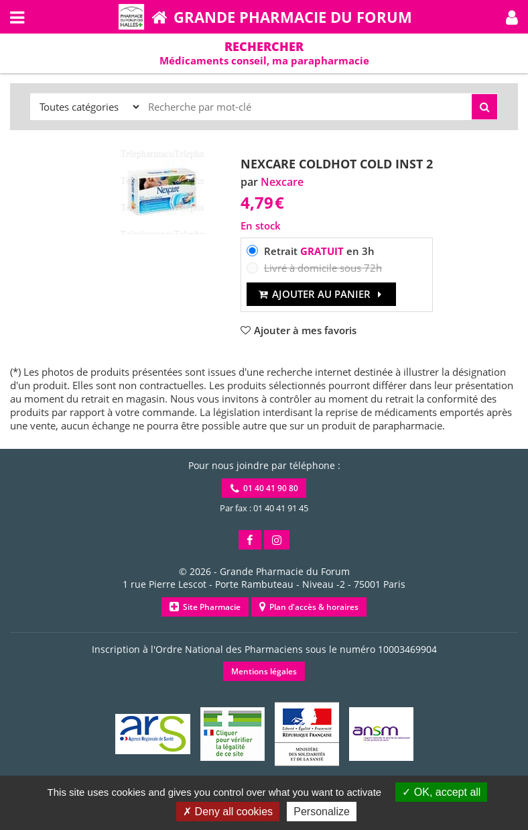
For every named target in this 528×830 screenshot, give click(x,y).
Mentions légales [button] (264, 671)
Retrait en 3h (319, 251)
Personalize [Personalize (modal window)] (321, 811)
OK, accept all (441, 792)
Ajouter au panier (321, 294)
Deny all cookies (228, 811)
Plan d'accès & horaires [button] (308, 607)
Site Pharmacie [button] (205, 607)
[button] (512, 16)
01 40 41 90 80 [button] (264, 488)
